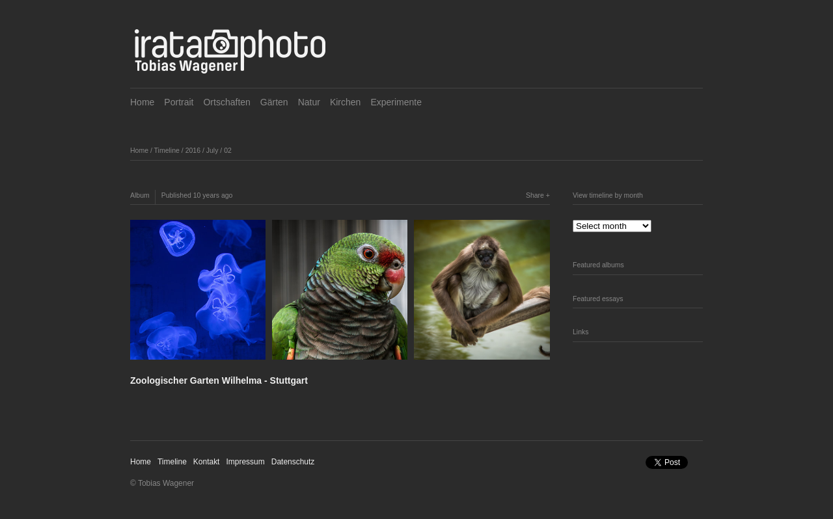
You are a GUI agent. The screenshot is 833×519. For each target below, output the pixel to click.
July (212, 150)
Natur (309, 102)
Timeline (167, 150)
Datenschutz (293, 461)
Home (142, 102)
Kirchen (345, 102)
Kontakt (206, 461)
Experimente (396, 102)
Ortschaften (226, 102)
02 (228, 150)
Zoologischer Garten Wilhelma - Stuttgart (219, 380)
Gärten (274, 102)
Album (140, 195)
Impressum (245, 461)
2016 (192, 150)
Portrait (178, 102)
